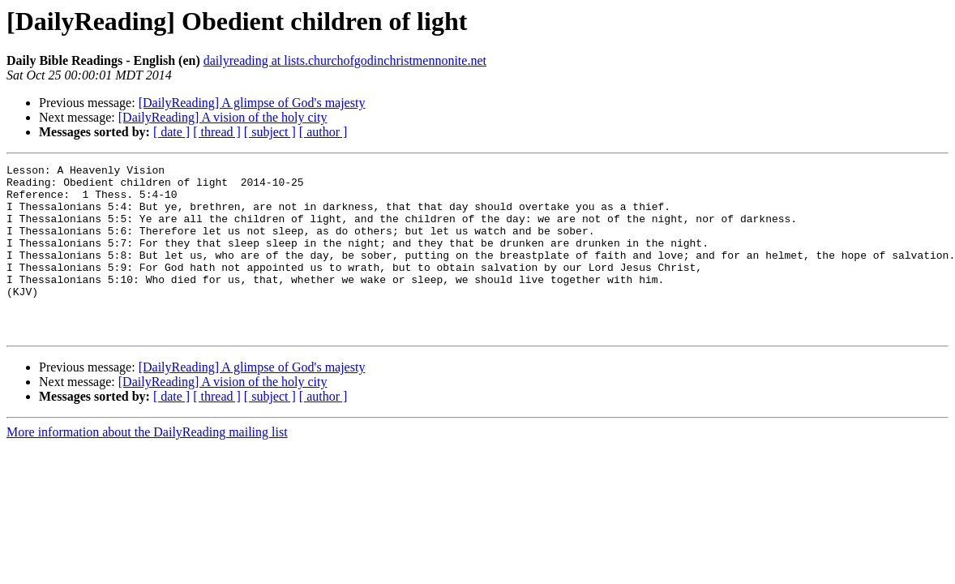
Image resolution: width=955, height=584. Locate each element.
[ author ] (323, 132)
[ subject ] (270, 132)
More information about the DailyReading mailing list (147, 466)
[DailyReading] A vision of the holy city (223, 117)
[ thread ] (217, 132)
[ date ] (171, 132)
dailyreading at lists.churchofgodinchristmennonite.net (344, 60)
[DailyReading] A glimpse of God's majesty (252, 103)
